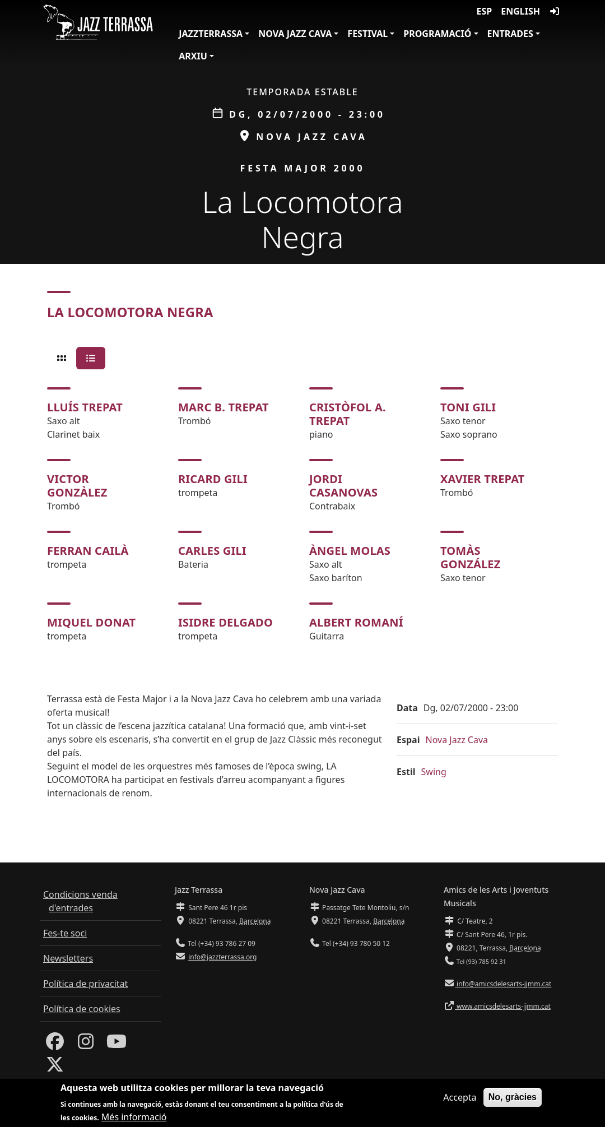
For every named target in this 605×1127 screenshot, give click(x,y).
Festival (367, 33)
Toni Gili (468, 407)
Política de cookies (81, 1009)
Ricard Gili (213, 478)
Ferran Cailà (88, 550)
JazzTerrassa (211, 33)
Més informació (134, 1118)
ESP (484, 11)
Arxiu (193, 56)
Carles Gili (212, 550)
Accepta (459, 1098)
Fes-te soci (65, 933)
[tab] (61, 358)
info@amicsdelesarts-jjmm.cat (503, 984)
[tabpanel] (302, 515)
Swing (433, 772)
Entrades (510, 33)
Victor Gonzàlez (77, 485)
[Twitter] (55, 1067)
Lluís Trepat (85, 407)
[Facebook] (55, 1044)
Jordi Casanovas (343, 485)
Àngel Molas (349, 550)
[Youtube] (116, 1044)
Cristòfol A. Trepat (347, 414)
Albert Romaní (356, 622)
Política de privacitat (85, 983)
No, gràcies (512, 1098)
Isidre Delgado (225, 622)
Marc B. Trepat (223, 407)
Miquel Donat (91, 622)
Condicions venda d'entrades (80, 901)
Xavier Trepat (482, 478)
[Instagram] (86, 1044)
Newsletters (68, 958)
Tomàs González (470, 557)
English (520, 11)
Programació (437, 33)
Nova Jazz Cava (295, 33)
